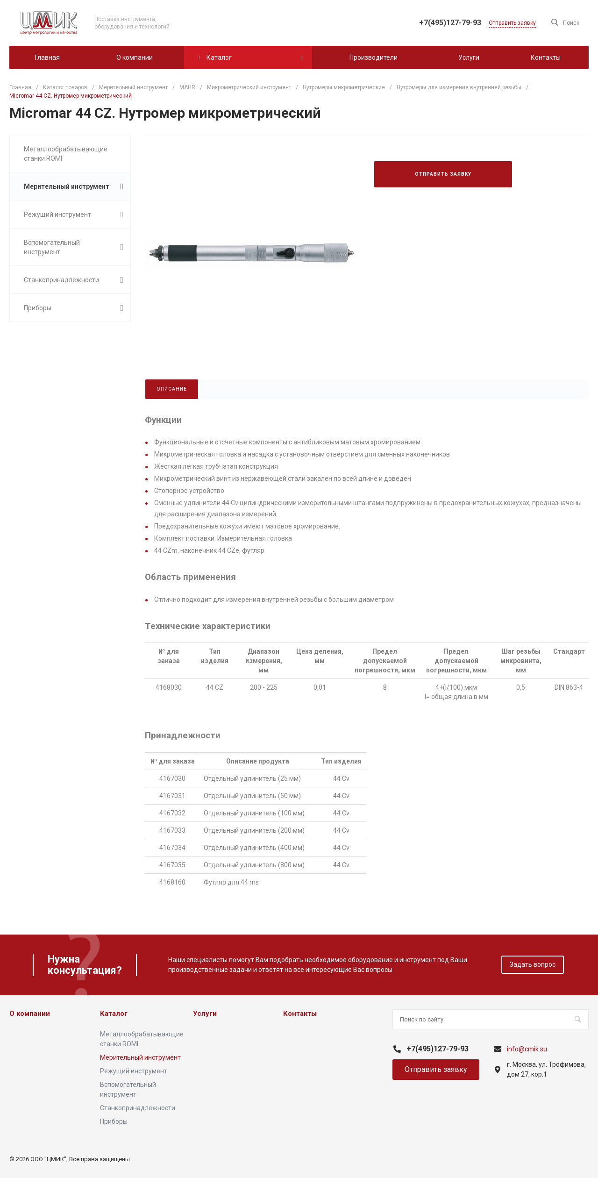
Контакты (300, 1013)
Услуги (205, 1013)
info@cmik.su (527, 1049)
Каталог (114, 1013)
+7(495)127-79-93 (450, 22)
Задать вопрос (532, 964)
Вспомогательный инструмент (73, 247)
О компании (29, 1013)
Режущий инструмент (73, 214)
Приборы (73, 308)
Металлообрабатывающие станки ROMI (65, 153)
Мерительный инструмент (73, 186)
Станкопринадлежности (73, 280)
